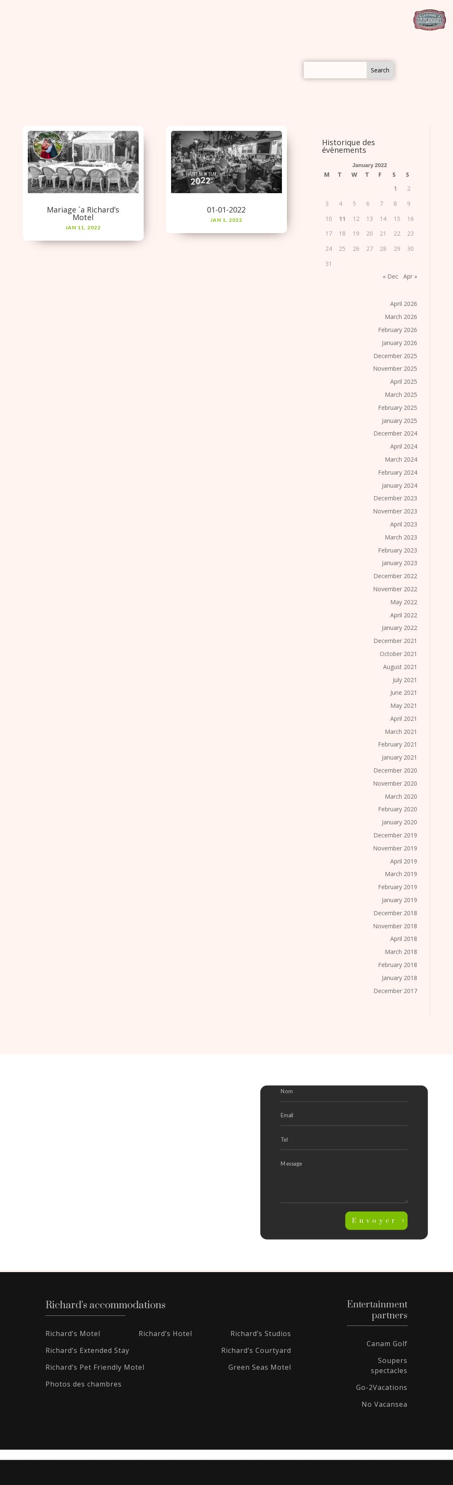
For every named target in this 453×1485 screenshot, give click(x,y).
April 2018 (403, 939)
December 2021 (395, 641)
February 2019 (397, 887)
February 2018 (397, 965)
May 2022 (403, 602)
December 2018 (395, 913)
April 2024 (403, 446)
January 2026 (399, 343)
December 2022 (395, 576)
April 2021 (403, 719)
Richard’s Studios (261, 1333)
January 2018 (399, 978)
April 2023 (403, 524)
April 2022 (403, 615)
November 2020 (395, 783)
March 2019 (401, 874)
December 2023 (395, 498)
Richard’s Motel (73, 1333)
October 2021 (398, 654)
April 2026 (403, 304)
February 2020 (397, 809)
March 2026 (401, 317)
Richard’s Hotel (165, 1333)
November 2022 (395, 589)
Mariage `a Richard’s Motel (83, 213)
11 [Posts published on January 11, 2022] (342, 219)
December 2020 (395, 770)
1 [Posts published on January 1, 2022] (395, 188)
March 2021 (401, 732)
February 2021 (397, 745)
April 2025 (403, 381)
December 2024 (395, 433)
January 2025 (399, 421)
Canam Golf (387, 1343)
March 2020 (401, 796)
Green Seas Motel (259, 1367)
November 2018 (395, 926)
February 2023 (397, 550)
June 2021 (403, 692)
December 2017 (395, 991)
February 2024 (397, 472)
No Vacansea (384, 1404)
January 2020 (399, 822)
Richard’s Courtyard (256, 1350)
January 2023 (399, 563)
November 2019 (395, 848)
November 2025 (395, 368)
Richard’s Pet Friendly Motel (95, 1367)
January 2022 (399, 628)
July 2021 (405, 680)
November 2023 (395, 511)
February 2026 (397, 330)
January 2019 (399, 900)
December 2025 (395, 356)
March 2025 (401, 394)
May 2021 (403, 705)
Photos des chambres (84, 1384)
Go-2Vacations (381, 1387)
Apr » (410, 276)
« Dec (390, 276)
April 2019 (403, 861)
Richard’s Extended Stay (87, 1350)
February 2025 (397, 408)
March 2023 (401, 537)
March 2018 (401, 952)
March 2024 (401, 459)
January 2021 (399, 757)
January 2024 (399, 485)
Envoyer (374, 1221)
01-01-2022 (226, 210)
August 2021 (400, 667)
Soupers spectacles (389, 1365)
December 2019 (395, 835)
